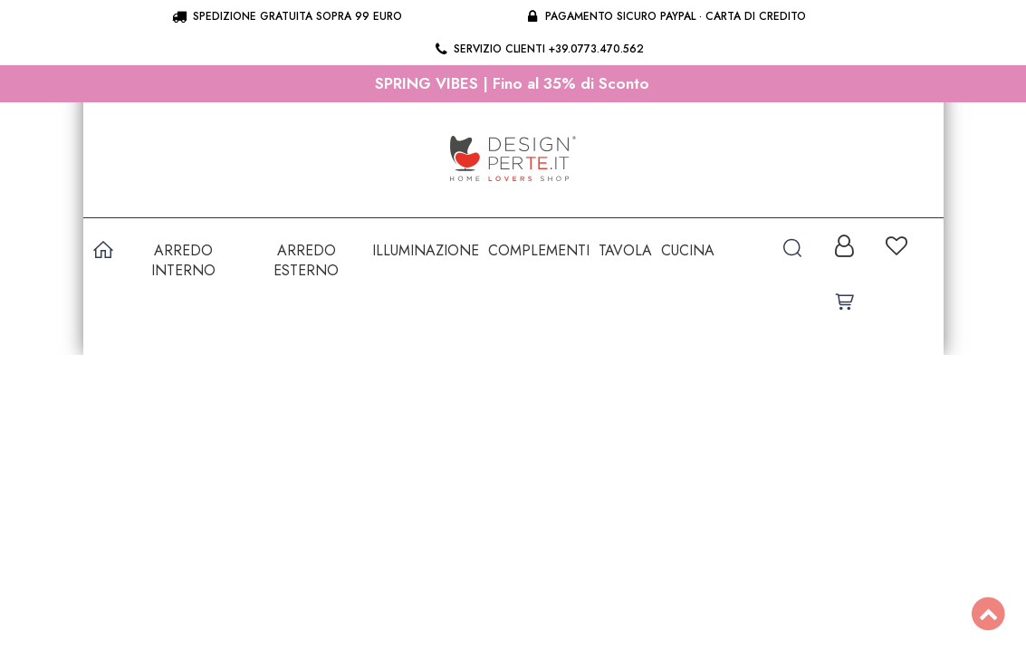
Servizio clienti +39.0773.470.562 (538, 49)
